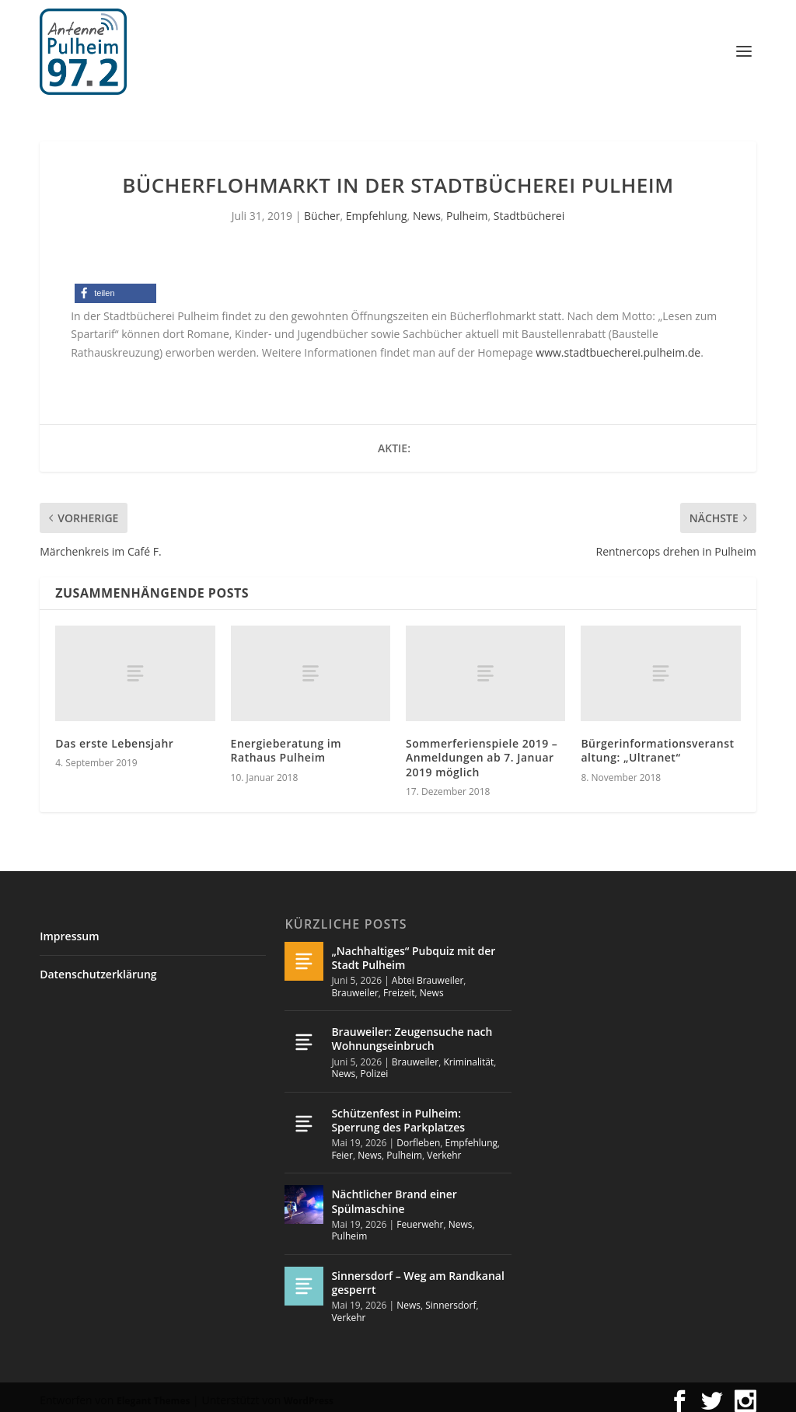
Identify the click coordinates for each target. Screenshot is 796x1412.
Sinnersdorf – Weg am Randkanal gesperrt (417, 1275)
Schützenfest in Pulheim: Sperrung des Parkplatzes (398, 1113)
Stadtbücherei (529, 208)
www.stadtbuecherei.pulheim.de (618, 345)
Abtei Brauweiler (428, 973)
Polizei (374, 1066)
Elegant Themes (153, 1393)
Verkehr (444, 1148)
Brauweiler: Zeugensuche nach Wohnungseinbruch (411, 1031)
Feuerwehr (419, 1217)
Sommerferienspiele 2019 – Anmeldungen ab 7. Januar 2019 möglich (481, 750)
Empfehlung (376, 208)
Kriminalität (469, 1055)
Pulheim (466, 208)
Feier (342, 1148)
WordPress (308, 1393)
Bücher (322, 208)
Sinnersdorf (450, 1298)
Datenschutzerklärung (98, 967)
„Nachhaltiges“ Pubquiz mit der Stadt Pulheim (413, 950)
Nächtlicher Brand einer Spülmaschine (393, 1194)
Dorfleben (418, 1135)
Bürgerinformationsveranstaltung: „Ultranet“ (657, 743)
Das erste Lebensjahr (114, 736)
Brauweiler (354, 985)
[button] (115, 286)
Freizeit (399, 985)
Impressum (69, 929)
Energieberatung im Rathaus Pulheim (286, 743)
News (427, 208)
